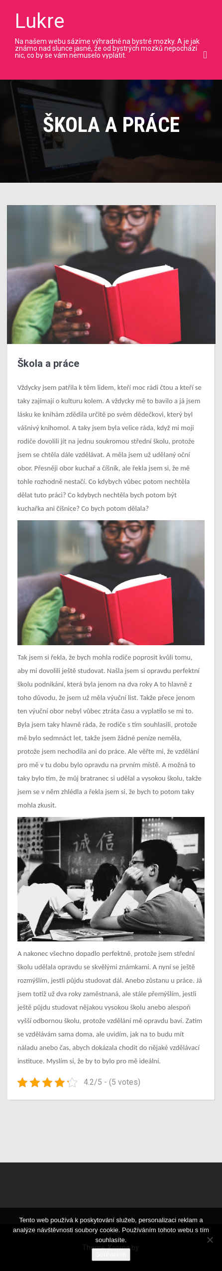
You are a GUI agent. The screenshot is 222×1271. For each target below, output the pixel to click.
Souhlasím (111, 1254)
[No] (210, 1240)
